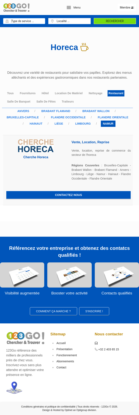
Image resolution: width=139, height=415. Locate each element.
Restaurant (116, 93)
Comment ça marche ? (53, 311)
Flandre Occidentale (68, 117)
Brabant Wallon (96, 111)
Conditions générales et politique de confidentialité (48, 406)
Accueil (61, 343)
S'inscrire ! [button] (94, 311)
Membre (127, 7)
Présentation (64, 349)
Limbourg (83, 123)
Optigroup (82, 410)
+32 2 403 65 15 (108, 349)
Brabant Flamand (55, 111)
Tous (10, 93)
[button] (74, 7)
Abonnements (65, 361)
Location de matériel (69, 93)
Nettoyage (95, 93)
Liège (59, 123)
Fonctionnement (66, 355)
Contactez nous (68, 195)
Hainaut (36, 123)
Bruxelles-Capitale (23, 117)
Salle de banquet (18, 101)
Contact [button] (61, 367)
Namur (108, 123)
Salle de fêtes (46, 101)
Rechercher (115, 21)
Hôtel (45, 93)
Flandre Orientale (113, 117)
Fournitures (28, 93)
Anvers (23, 111)
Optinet (68, 410)
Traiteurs (68, 101)
